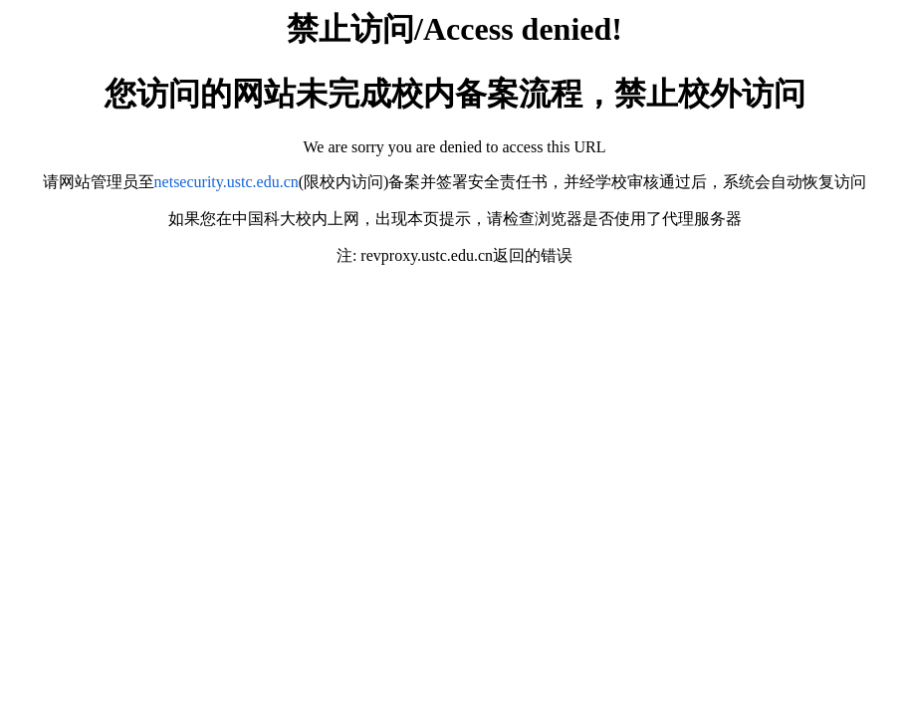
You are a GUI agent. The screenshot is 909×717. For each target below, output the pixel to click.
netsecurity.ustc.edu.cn (226, 181)
